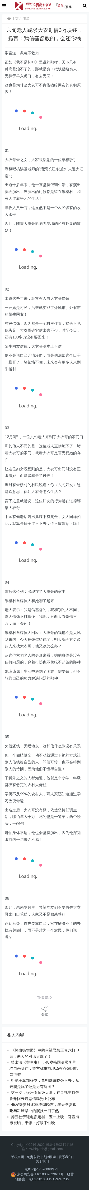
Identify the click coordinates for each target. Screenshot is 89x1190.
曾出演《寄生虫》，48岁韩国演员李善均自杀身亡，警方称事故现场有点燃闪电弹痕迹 (43, 1068)
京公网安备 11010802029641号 (40, 1174)
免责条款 (33, 1157)
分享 (44, 1011)
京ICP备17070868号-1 (41, 1169)
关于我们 (42, 1161)
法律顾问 (49, 1157)
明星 (26, 19)
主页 (13, 19)
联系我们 (65, 1157)
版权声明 (17, 1157)
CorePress (61, 1179)
